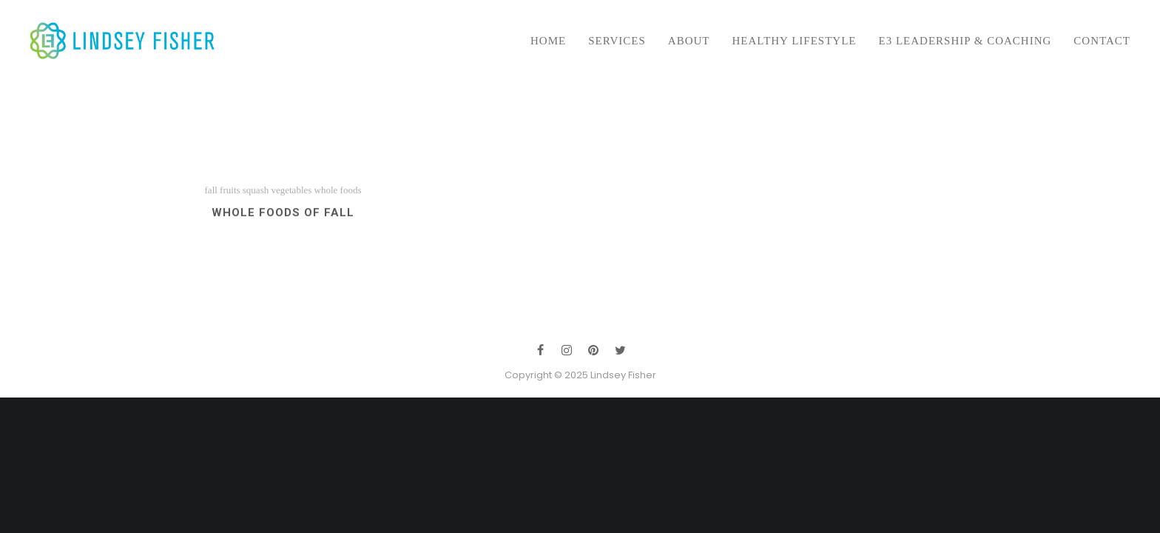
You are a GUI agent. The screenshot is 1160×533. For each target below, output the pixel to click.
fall (211, 195)
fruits (230, 195)
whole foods (338, 195)
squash (256, 195)
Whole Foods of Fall (283, 218)
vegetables (291, 195)
